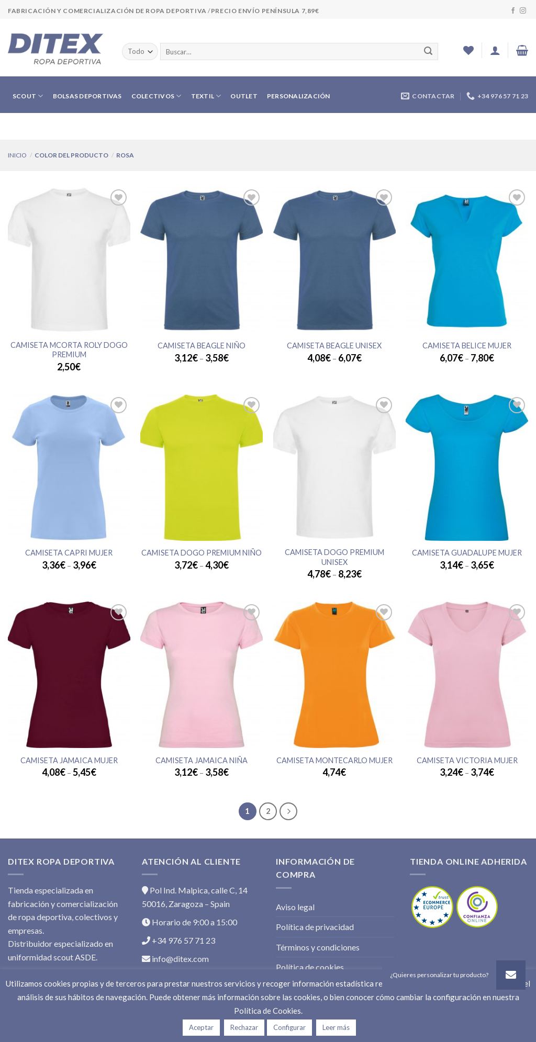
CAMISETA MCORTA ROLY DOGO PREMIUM (69, 350)
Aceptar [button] (201, 1027)
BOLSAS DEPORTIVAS (87, 96)
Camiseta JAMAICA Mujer (69, 760)
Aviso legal (295, 907)
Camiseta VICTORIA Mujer (467, 760)
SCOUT (28, 96)
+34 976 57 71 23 (178, 940)
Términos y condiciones (318, 947)
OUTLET (243, 96)
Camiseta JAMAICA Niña (201, 760)
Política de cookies (310, 967)
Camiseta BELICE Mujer (466, 345)
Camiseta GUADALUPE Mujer (467, 552)
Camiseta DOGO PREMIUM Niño (201, 552)
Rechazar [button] (244, 1027)
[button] (511, 975)
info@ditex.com (175, 959)
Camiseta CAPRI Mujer (69, 552)
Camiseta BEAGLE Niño (201, 345)
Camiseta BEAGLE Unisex (334, 345)
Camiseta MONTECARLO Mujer (334, 760)
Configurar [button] (289, 1027)
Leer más (336, 1027)
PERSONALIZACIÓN (298, 96)
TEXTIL (206, 96)
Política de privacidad (315, 927)
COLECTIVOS (156, 96)
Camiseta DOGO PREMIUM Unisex (334, 557)
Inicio (17, 155)
